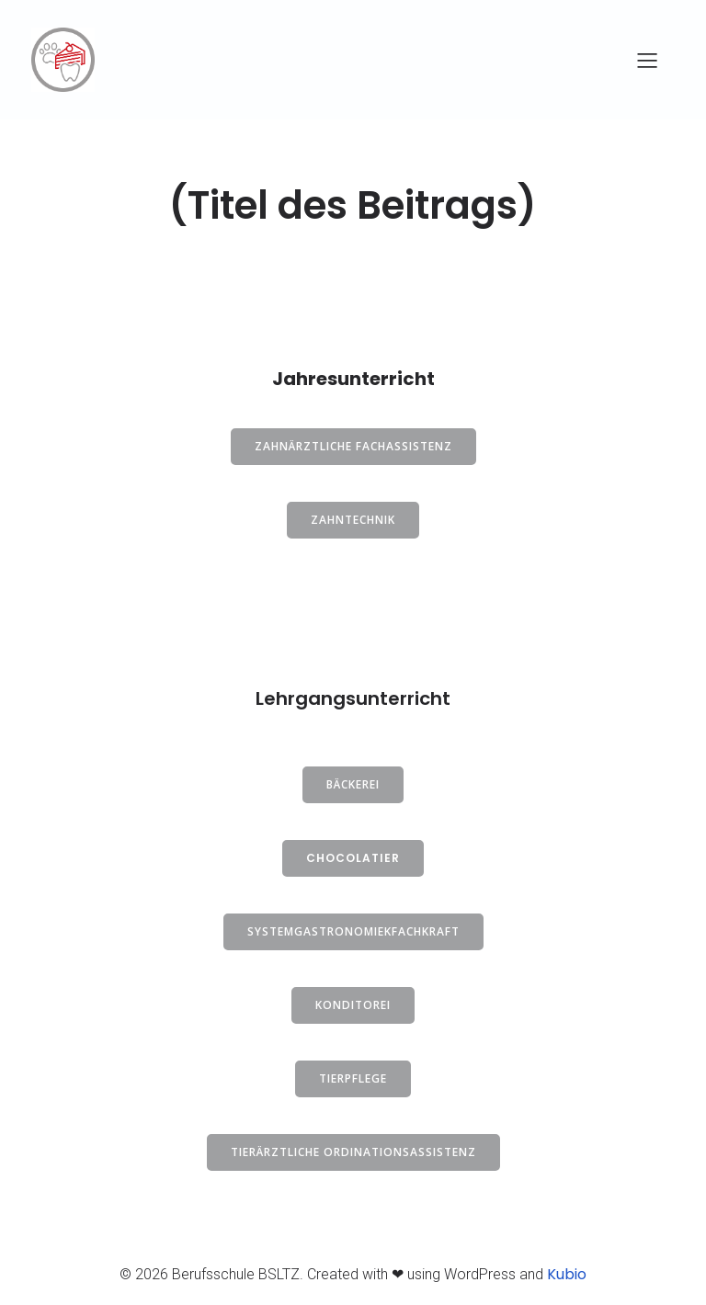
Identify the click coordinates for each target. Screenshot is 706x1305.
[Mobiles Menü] (647, 59)
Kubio (566, 1274)
